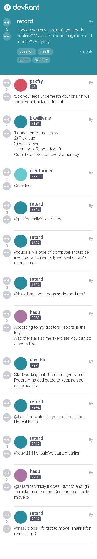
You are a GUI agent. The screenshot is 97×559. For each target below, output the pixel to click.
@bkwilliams (25, 294)
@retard (21, 486)
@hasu (20, 416)
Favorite (86, 52)
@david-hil (23, 453)
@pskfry (21, 218)
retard (25, 21)
